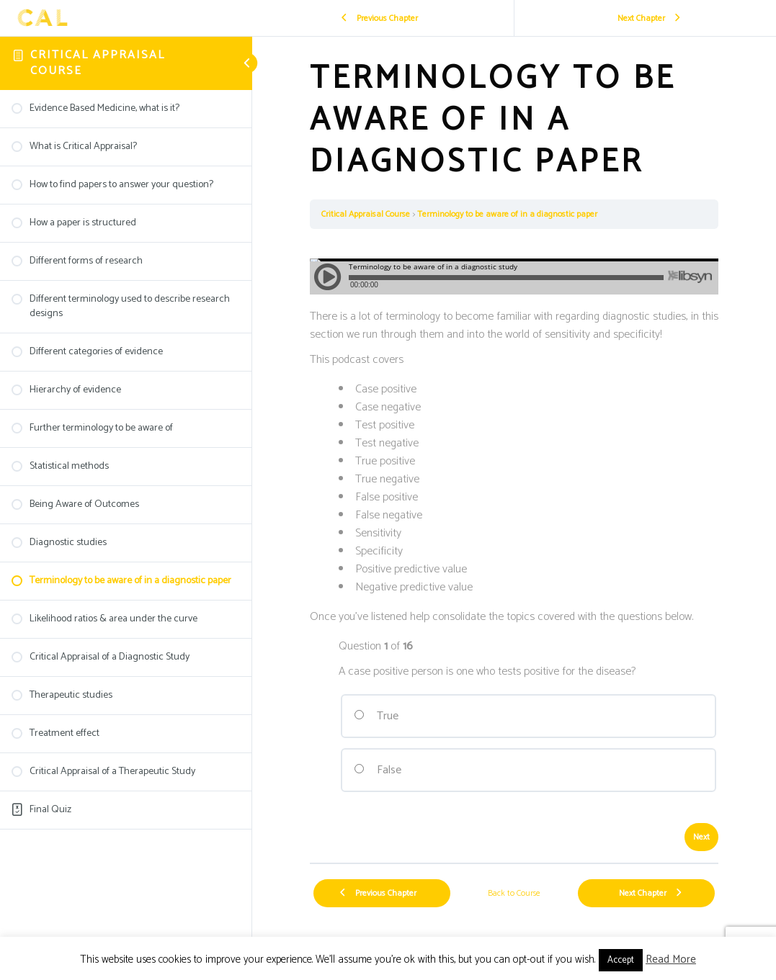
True (376, 716)
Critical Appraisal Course (97, 63)
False (377, 770)
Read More (671, 959)
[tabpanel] (514, 545)
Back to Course (514, 893)
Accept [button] (620, 960)
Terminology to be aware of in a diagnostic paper (507, 214)
